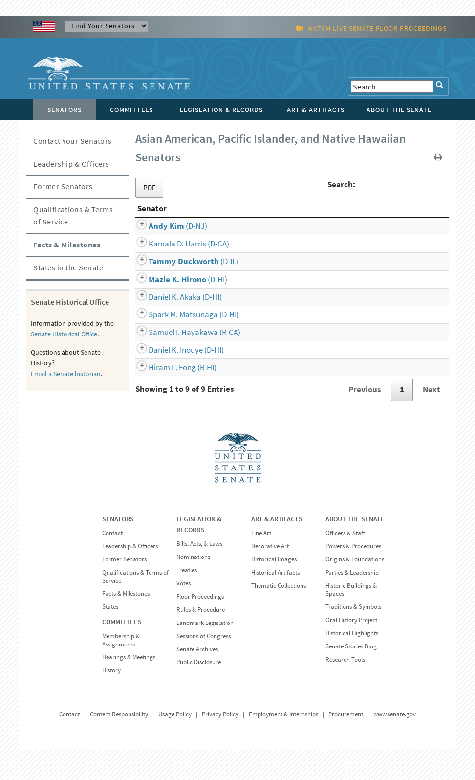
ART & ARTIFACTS (276, 549)
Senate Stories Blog (351, 676)
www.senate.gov (394, 744)
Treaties (186, 600)
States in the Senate (68, 267)
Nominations (193, 587)
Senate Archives (197, 679)
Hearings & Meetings (128, 687)
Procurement (345, 744)
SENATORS (118, 549)
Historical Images (274, 589)
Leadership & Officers (71, 164)
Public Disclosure (198, 692)
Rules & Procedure (200, 640)
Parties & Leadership (352, 603)
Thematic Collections (278, 616)
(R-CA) (183, 362)
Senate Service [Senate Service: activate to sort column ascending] (350, 238)
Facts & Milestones (66, 244)
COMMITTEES (122, 651)
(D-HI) (176, 309)
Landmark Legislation (205, 653)
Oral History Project (351, 650)
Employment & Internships (283, 744)
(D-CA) (177, 273)
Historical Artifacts (275, 603)
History (111, 700)
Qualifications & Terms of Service (73, 215)
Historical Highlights (351, 663)
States (110, 637)
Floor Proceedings (200, 627)
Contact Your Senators (72, 141)
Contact (112, 563)
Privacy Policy (220, 744)
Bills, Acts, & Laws (199, 574)
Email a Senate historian (66, 373)
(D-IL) (182, 291)
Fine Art (261, 563)
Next (431, 419)
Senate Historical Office (64, 334)
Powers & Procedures (353, 576)
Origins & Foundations (354, 589)
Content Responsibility (119, 744)
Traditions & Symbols (353, 637)
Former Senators (63, 186)
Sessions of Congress (203, 666)
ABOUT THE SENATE (355, 549)
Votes (183, 613)
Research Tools (345, 690)
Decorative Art (270, 576)
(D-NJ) (166, 256)
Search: (388, 184)
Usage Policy (175, 744)
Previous (364, 419)
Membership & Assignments (121, 670)
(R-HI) (171, 397)
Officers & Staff (345, 563)
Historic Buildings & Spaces (351, 620)
